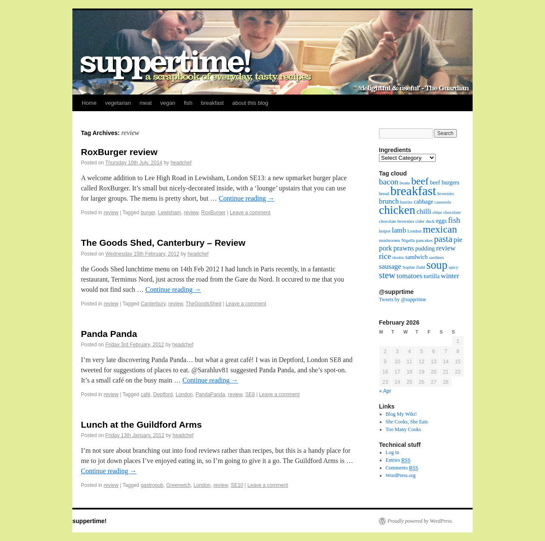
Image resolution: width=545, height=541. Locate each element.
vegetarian (118, 103)
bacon (388, 181)
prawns (403, 248)
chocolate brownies (396, 221)
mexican (440, 229)
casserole (442, 202)
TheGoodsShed (203, 304)
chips (437, 212)
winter (450, 276)
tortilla (431, 276)
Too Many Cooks (403, 429)
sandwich (416, 257)
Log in (392, 452)
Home (89, 103)
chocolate (452, 212)
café (145, 394)
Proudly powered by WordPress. (420, 521)
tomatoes (409, 276)
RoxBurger (213, 213)
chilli (423, 211)
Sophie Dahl (413, 267)
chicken (397, 210)
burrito (406, 202)
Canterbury (153, 304)
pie (457, 240)
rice (385, 256)
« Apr (385, 391)
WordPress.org (401, 475)
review (110, 213)
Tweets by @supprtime (402, 299)
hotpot (384, 231)
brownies (445, 193)
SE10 (237, 485)
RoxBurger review (119, 152)
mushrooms (389, 240)
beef (420, 181)
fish (188, 103)
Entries (398, 460)
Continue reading (247, 198)
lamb (399, 230)
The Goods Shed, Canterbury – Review (163, 242)
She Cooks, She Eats (407, 422)
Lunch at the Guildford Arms (141, 424)
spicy (454, 267)
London (183, 394)
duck (430, 221)
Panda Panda (109, 334)
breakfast (212, 103)
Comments (402, 468)
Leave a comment (250, 213)
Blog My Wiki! (401, 414)
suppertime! (89, 521)
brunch (389, 201)
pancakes (424, 240)
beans (404, 183)
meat (145, 103)
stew (387, 275)
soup (436, 265)
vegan (167, 103)
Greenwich (178, 485)
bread (384, 193)
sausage (390, 266)
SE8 (250, 394)
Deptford (163, 394)
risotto (398, 257)
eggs (441, 221)
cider (420, 221)
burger (148, 213)
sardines (436, 257)
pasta (443, 239)
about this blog (250, 103)
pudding (425, 248)
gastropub (152, 485)
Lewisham (169, 213)
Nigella (408, 240)
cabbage (423, 202)
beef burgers (444, 182)
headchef (180, 163)
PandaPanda (210, 394)
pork (385, 248)
